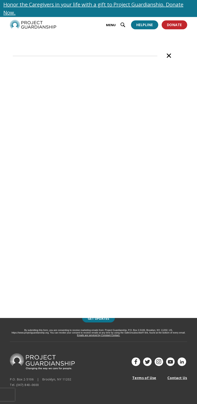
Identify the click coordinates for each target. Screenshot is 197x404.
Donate (174, 25)
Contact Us (177, 378)
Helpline (144, 25)
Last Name (64, 296)
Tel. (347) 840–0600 (24, 385)
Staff (41, 44)
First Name (64, 276)
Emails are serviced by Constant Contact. (98, 335)
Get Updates (98, 318)
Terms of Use (144, 378)
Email (60, 257)
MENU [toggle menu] (111, 25)
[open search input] (123, 25)
